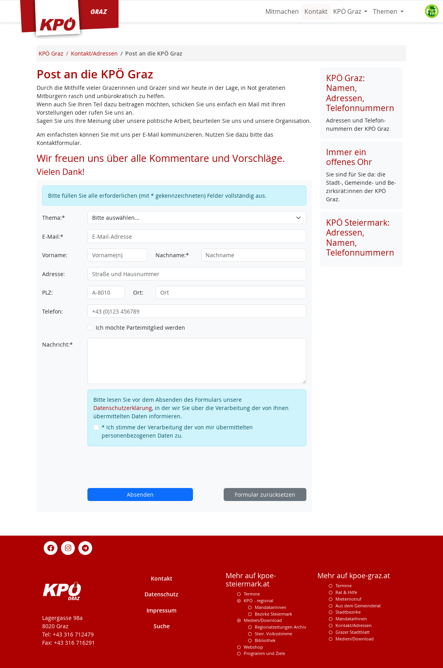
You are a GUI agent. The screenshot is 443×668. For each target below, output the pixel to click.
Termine (252, 594)
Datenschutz (161, 594)
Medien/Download (263, 620)
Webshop (253, 647)
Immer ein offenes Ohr (349, 157)
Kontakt (316, 11)
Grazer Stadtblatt (352, 632)
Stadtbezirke (348, 612)
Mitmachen (282, 11)
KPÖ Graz (348, 11)
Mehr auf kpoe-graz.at (353, 575)
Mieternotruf (348, 599)
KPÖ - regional (258, 600)
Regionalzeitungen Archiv (280, 627)
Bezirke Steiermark (273, 614)
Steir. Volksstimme (273, 633)
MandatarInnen (351, 619)
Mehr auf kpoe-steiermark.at (251, 579)
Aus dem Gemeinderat (358, 606)
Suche (162, 626)
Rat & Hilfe (346, 592)
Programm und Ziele (264, 653)
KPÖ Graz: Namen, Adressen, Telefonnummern (360, 92)
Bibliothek (265, 640)
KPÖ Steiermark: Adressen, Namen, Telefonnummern (360, 237)
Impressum (161, 610)
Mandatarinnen (270, 607)
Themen (386, 11)
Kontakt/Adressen (353, 625)
